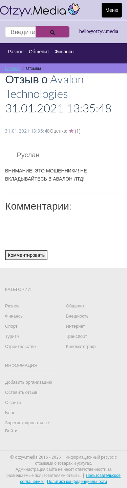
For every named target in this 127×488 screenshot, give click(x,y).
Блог (10, 412)
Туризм (12, 336)
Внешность (77, 316)
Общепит (39, 51)
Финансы (65, 51)
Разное (15, 51)
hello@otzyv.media (98, 31)
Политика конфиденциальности (77, 481)
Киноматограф (81, 346)
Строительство (20, 346)
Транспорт (76, 336)
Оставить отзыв (21, 392)
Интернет (75, 326)
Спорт (11, 326)
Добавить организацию (28, 382)
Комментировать (26, 255)
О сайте (13, 402)
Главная (13, 68)
